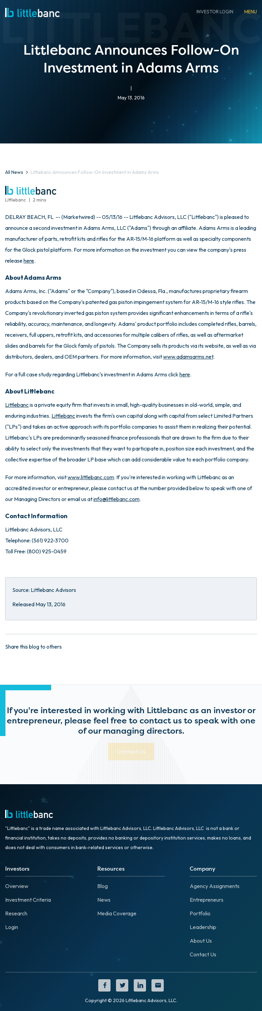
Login (11, 927)
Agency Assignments (214, 886)
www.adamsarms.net (188, 356)
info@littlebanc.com (116, 499)
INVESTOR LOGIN (214, 12)
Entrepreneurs (206, 899)
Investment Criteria (28, 899)
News (104, 899)
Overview (16, 886)
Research (16, 913)
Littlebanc (17, 404)
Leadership (203, 927)
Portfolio (200, 913)
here (29, 260)
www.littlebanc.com (91, 477)
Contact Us (203, 954)
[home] (32, 11)
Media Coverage (116, 913)
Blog (102, 886)
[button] (250, 12)
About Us (201, 940)
